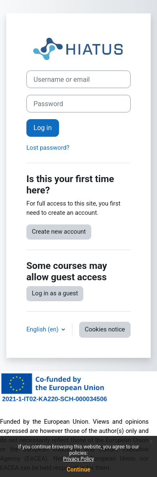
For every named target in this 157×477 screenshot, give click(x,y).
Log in (42, 128)
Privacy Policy (78, 459)
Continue (78, 469)
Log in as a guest (55, 293)
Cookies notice (105, 329)
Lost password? (47, 147)
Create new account (59, 231)
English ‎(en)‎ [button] (43, 329)
